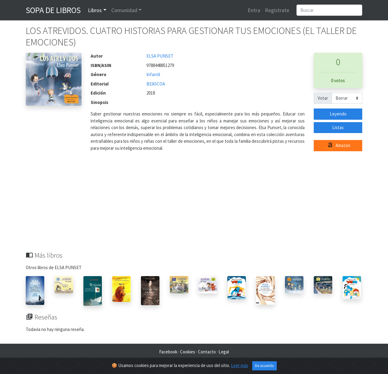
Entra (254, 10)
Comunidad (124, 10)
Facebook (168, 352)
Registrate (277, 10)
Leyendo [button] (338, 114)
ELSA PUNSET (159, 56)
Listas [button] (338, 127)
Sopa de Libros (53, 10)
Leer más (239, 365)
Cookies (187, 352)
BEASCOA (155, 84)
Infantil (153, 74)
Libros (95, 10)
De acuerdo (264, 365)
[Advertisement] (194, 205)
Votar (323, 98)
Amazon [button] (338, 145)
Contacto (207, 352)
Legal (224, 352)
